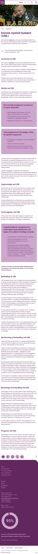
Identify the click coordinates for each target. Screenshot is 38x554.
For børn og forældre (6, 471)
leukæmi (9, 170)
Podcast (3, 487)
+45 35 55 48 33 (5, 500)
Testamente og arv (6, 475)
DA (25, 2)
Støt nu (21, 2)
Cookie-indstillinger (19, 547)
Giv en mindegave (5, 473)
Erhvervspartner (5, 468)
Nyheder (3, 481)
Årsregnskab (4, 485)
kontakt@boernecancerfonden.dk (9, 498)
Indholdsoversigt (5, 552)
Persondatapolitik (9, 547)
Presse (3, 483)
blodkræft (11, 40)
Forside (2, 547)
